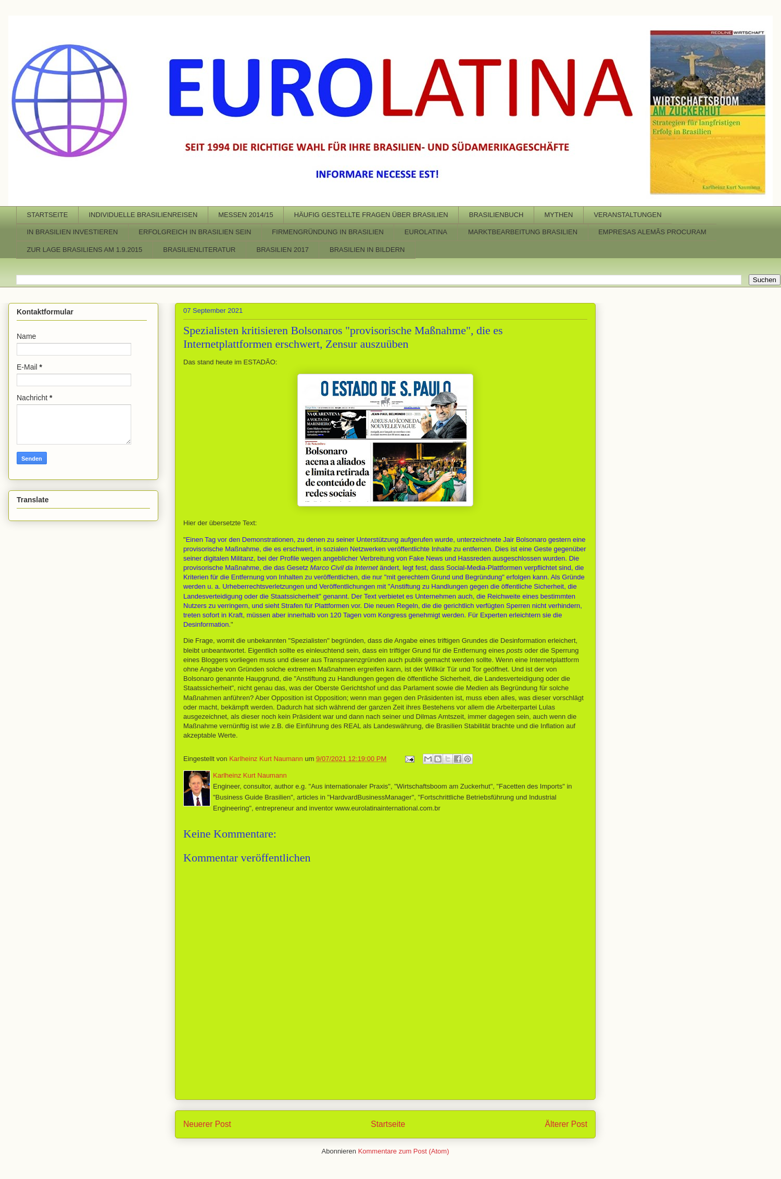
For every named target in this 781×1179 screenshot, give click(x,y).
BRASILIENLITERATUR (199, 249)
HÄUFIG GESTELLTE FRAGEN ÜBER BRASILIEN (371, 215)
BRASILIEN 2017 (283, 249)
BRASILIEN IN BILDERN (367, 249)
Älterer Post (566, 1124)
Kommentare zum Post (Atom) (403, 1151)
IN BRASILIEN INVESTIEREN (72, 232)
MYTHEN (558, 215)
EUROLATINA (426, 232)
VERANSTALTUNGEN (627, 215)
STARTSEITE (47, 215)
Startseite (388, 1124)
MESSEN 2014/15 (245, 215)
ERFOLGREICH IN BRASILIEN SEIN (194, 232)
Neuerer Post (207, 1124)
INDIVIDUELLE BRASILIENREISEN (143, 215)
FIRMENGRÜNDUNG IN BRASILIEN (328, 232)
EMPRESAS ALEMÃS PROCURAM (652, 232)
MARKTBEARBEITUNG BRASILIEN (522, 232)
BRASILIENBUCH (496, 215)
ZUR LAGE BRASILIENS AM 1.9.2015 (85, 249)
